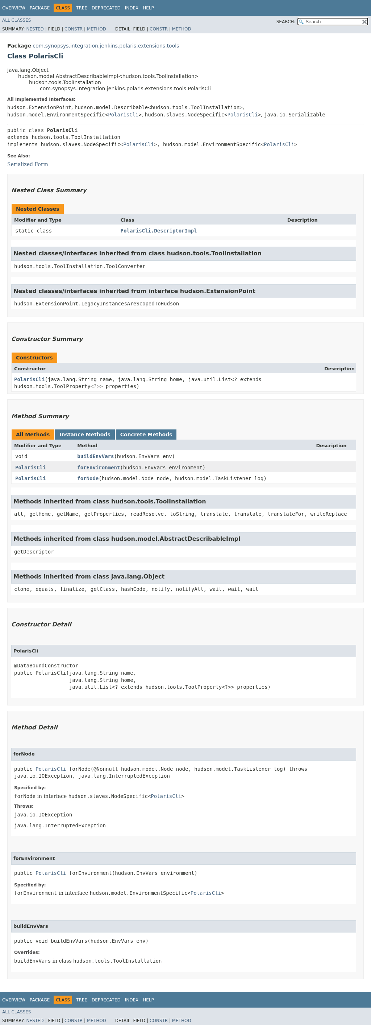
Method (96, 29)
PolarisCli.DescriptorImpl (159, 231)
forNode (88, 478)
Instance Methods (84, 434)
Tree (81, 8)
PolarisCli (123, 115)
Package (40, 8)
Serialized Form (27, 164)
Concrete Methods (146, 434)
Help (148, 8)
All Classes (16, 20)
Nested (34, 29)
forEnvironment (98, 467)
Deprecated (106, 8)
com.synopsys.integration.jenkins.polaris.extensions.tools (106, 46)
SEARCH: (286, 21)
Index (132, 8)
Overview (13, 8)
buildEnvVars (95, 456)
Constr (73, 29)
